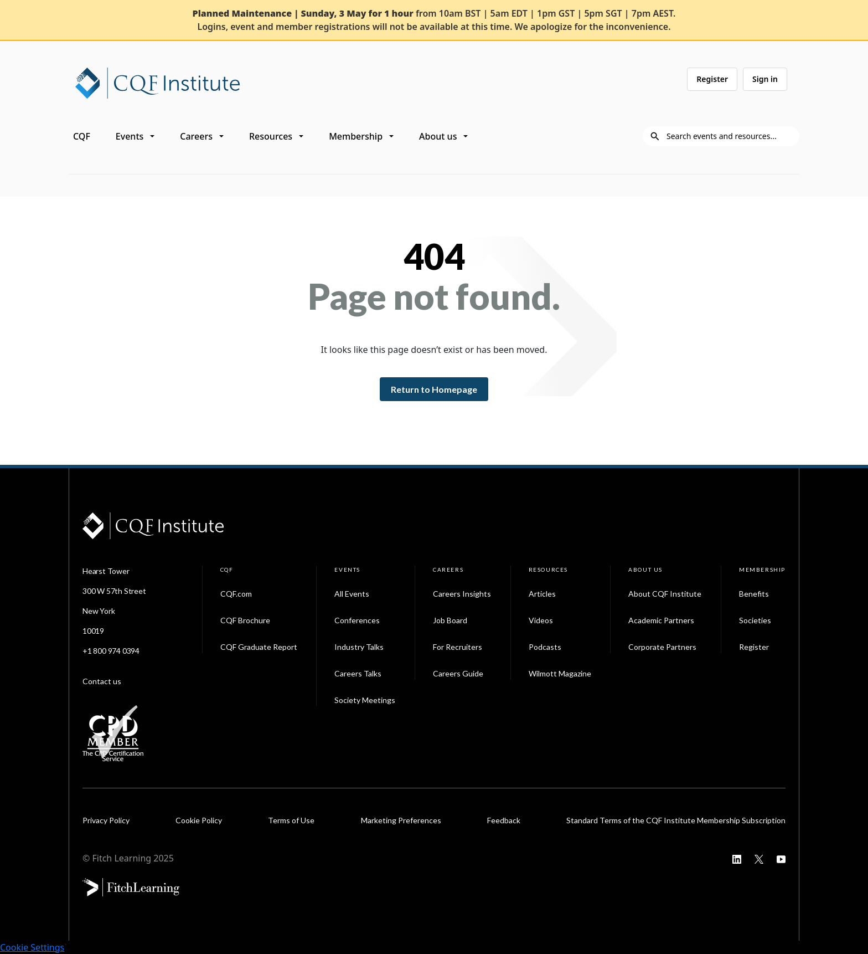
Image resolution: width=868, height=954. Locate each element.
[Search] (729, 136)
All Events (351, 593)
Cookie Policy (198, 820)
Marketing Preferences (401, 820)
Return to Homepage (434, 389)
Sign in (765, 79)
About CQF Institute (664, 593)
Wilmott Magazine (560, 673)
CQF (81, 136)
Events (129, 136)
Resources (270, 136)
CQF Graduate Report (258, 647)
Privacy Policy (106, 820)
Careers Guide (458, 673)
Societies (755, 620)
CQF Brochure (245, 620)
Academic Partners (661, 620)
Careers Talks (357, 673)
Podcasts (545, 647)
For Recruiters (457, 647)
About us (438, 136)
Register (712, 79)
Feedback (503, 820)
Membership (356, 136)
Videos (541, 620)
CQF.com (236, 593)
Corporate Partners (662, 647)
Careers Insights (462, 593)
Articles (542, 593)
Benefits (754, 593)
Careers (196, 136)
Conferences (357, 620)
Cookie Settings (32, 947)
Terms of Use (291, 820)
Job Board (450, 620)
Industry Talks (359, 647)
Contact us (101, 681)
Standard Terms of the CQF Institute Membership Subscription (676, 820)
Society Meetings (364, 700)
